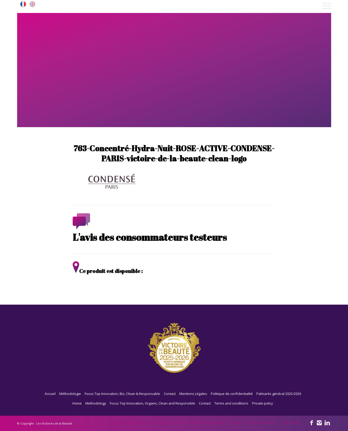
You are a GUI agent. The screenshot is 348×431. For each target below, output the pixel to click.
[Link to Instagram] (319, 422)
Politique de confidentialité (232, 393)
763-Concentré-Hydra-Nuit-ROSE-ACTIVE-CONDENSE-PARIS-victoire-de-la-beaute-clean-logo (174, 153)
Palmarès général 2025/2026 (278, 393)
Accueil (50, 393)
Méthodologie (70, 393)
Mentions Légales (193, 393)
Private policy (262, 403)
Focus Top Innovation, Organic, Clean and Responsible (152, 403)
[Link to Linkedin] (327, 422)
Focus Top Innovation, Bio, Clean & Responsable (122, 393)
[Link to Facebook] (312, 422)
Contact (170, 393)
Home (77, 403)
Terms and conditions (231, 403)
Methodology (95, 403)
